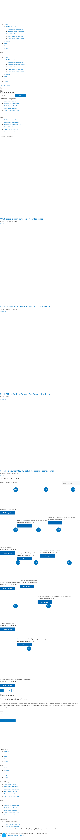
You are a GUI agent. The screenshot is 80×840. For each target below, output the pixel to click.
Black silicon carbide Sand (15, 29)
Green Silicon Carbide (12, 34)
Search (21, 95)
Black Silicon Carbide (12, 27)
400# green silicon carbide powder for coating (23, 218)
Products (6, 24)
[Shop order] (71, 483)
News (5, 43)
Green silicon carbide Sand (16, 36)
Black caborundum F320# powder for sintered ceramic (27, 306)
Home (5, 22)
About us (6, 46)
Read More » (4, 224)
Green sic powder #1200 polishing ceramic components (28, 470)
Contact (6, 48)
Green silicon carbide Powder (16, 39)
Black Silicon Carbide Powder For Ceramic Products (26, 393)
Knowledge (7, 41)
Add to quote (7, 513)
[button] (40, 52)
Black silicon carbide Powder (16, 31)
